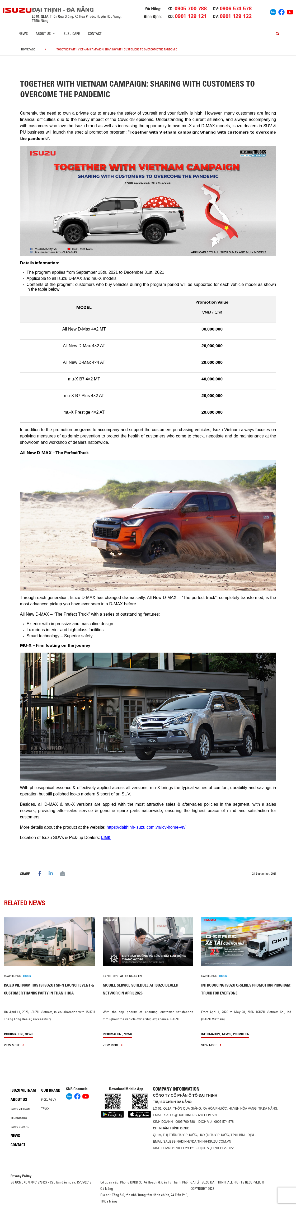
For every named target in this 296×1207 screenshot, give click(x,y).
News (23, 33)
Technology (19, 1118)
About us (19, 1099)
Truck (45, 1108)
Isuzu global (20, 1127)
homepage (28, 49)
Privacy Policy (21, 1176)
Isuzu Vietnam (23, 1090)
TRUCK (27, 976)
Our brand (50, 1090)
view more (14, 1045)
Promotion (241, 1034)
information (13, 1034)
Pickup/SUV (48, 1099)
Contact (95, 33)
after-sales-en (131, 976)
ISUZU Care (71, 33)
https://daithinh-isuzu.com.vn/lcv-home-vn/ (146, 827)
